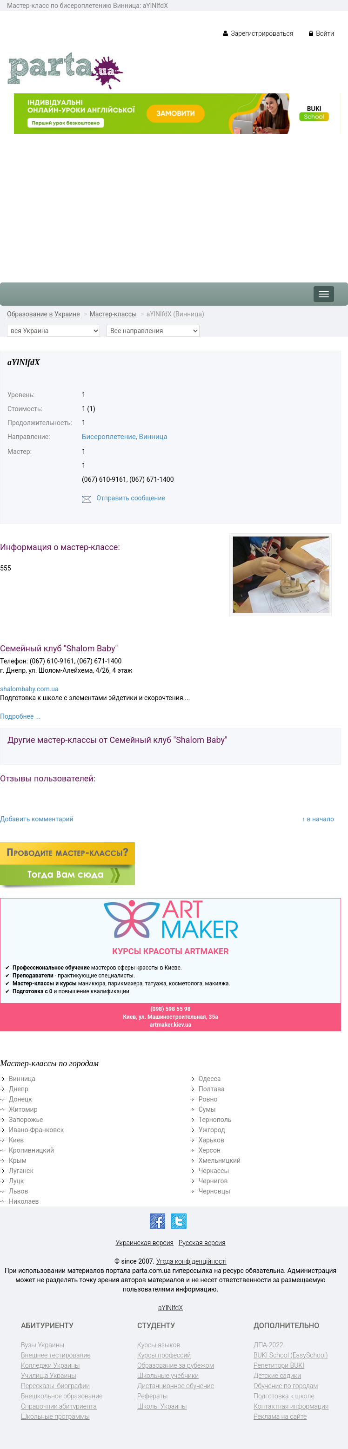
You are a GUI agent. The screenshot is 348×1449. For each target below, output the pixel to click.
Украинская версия (144, 1242)
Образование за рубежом (175, 1365)
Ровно (208, 1099)
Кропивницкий (31, 1150)
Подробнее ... (20, 716)
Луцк (16, 1181)
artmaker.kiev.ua (171, 1025)
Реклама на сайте (280, 1416)
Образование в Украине (43, 314)
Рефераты (152, 1396)
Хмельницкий (220, 1160)
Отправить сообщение (130, 498)
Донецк (20, 1099)
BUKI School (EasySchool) (291, 1355)
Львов (18, 1191)
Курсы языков (158, 1345)
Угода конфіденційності (191, 1261)
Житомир (23, 1109)
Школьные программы (55, 1416)
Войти (321, 33)
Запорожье (26, 1119)
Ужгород (212, 1130)
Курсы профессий (164, 1355)
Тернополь (215, 1119)
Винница (22, 1078)
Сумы (207, 1109)
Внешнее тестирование (56, 1355)
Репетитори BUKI (279, 1365)
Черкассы (214, 1170)
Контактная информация (291, 1406)
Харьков (211, 1140)
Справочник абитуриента (59, 1406)
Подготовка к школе (284, 1396)
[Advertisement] (174, 203)
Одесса (210, 1078)
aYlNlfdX (170, 1307)
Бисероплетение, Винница (124, 437)
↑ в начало (318, 819)
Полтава (212, 1089)
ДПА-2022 (268, 1345)
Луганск (21, 1170)
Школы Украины (162, 1406)
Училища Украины (48, 1375)
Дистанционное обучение (175, 1386)
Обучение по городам (286, 1386)
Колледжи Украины (50, 1365)
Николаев (24, 1201)
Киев (16, 1140)
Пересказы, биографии (55, 1386)
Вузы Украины (42, 1345)
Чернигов (213, 1181)
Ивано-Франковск (36, 1130)
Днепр (18, 1089)
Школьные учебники (168, 1375)
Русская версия (202, 1242)
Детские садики (277, 1375)
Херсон (210, 1150)
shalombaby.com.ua (29, 689)
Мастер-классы (113, 314)
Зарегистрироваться (258, 33)
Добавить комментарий (37, 819)
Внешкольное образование (61, 1396)
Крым (18, 1160)
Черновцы (214, 1191)
